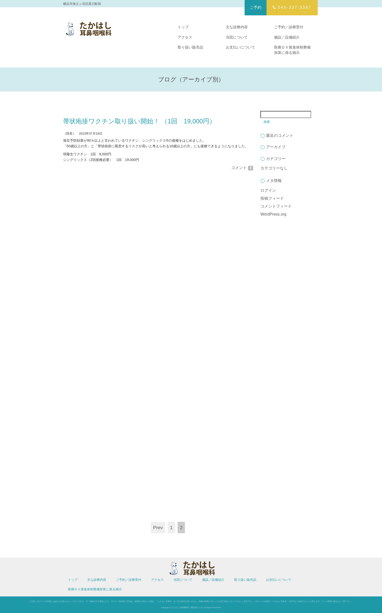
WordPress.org (273, 214)
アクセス (185, 37)
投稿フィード (272, 198)
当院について (237, 37)
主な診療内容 (237, 27)
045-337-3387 (292, 7)
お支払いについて (240, 47)
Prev (158, 527)
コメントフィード (276, 206)
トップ (183, 27)
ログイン (268, 190)
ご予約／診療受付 (288, 27)
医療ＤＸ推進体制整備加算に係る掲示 (292, 50)
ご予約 (255, 7)
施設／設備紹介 (287, 37)
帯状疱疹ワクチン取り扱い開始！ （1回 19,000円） (139, 121)
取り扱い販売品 (190, 47)
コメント (242, 168)
